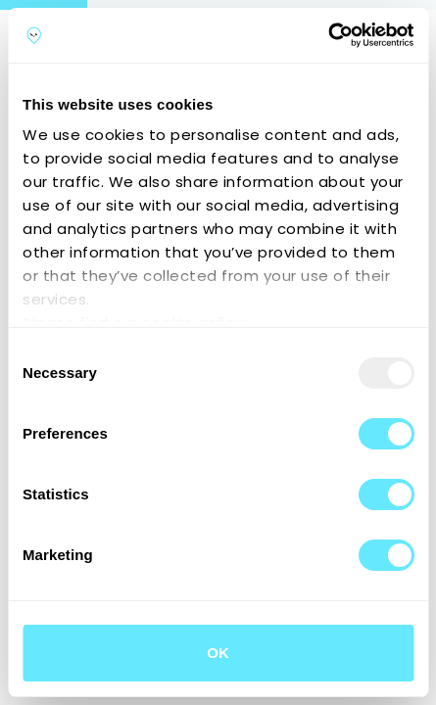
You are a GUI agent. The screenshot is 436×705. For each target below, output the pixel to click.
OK (218, 652)
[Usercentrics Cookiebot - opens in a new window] (327, 35)
